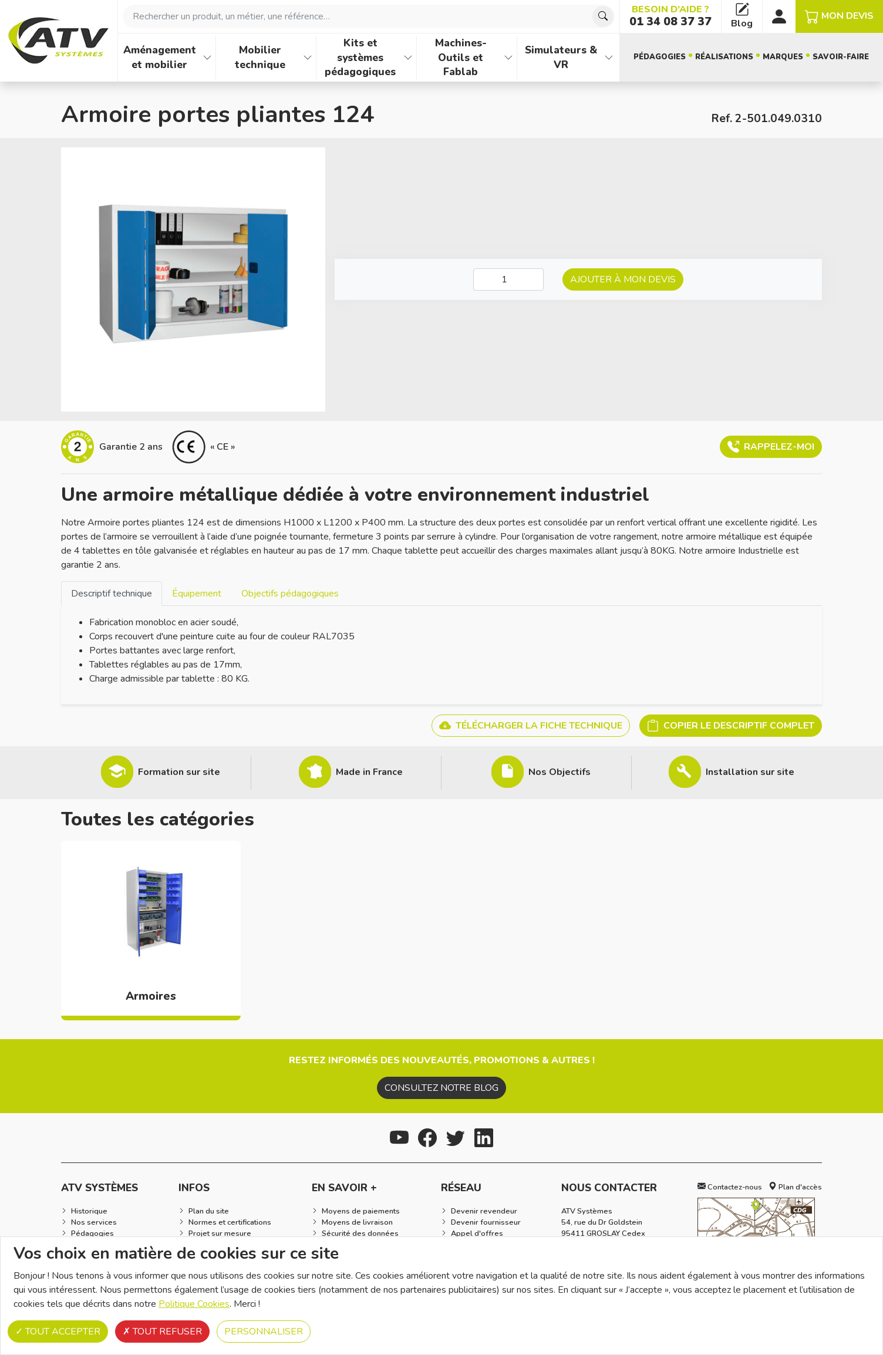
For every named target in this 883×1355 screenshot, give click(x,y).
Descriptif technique (111, 593)
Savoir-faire (841, 57)
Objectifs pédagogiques (290, 593)
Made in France (369, 772)
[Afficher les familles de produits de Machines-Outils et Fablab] (508, 57)
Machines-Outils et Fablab (461, 57)
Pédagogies (659, 57)
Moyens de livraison (357, 1222)
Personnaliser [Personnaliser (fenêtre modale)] (263, 1331)
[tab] (111, 593)
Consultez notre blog (441, 1087)
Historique (89, 1211)
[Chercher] (603, 16)
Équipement (196, 593)
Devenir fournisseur (486, 1222)
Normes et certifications (229, 1222)
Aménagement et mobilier (159, 57)
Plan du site (208, 1211)
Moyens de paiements (361, 1211)
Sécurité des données (360, 1233)
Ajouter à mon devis (623, 279)
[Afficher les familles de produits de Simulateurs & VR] (609, 57)
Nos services (94, 1222)
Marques (783, 57)
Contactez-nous (729, 1187)
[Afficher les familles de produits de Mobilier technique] (307, 57)
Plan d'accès (795, 1187)
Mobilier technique (260, 57)
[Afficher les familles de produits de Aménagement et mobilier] (207, 57)
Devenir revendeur (484, 1211)
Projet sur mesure (219, 1233)
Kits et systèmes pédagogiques (360, 57)
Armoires (151, 996)
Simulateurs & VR (561, 57)
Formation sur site (179, 772)
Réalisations (724, 57)
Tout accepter (57, 1331)
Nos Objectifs (559, 772)
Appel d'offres (477, 1233)
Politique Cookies (194, 1303)
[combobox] (369, 16)
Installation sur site (750, 772)
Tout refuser (162, 1331)
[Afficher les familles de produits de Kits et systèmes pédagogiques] (408, 57)
